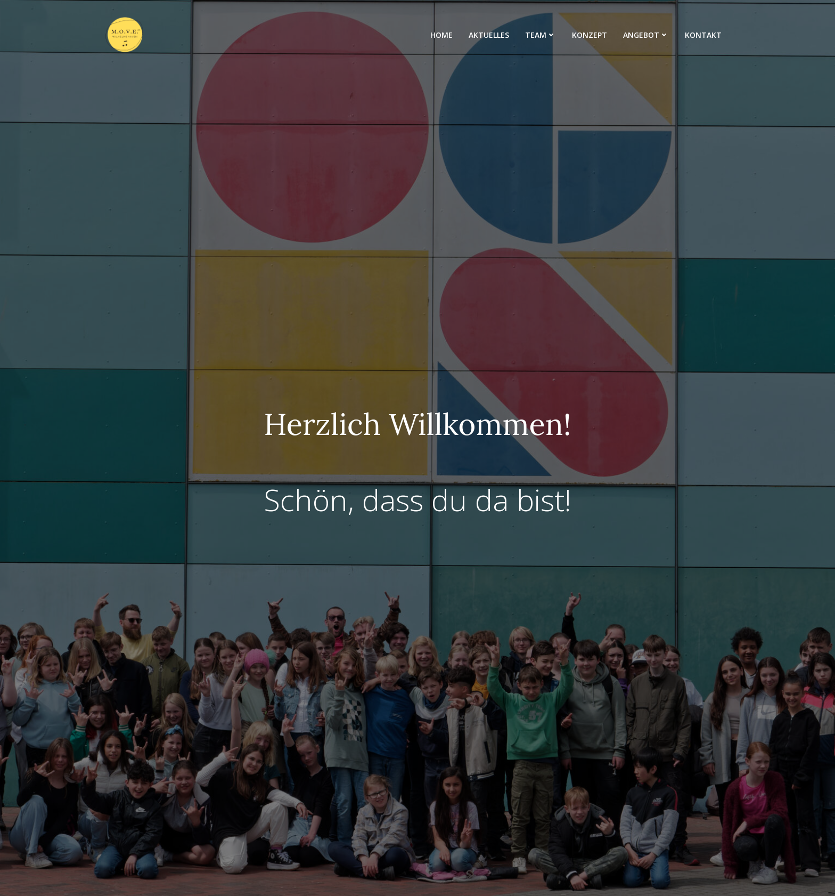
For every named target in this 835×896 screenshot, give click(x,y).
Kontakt (703, 35)
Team (540, 35)
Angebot (646, 35)
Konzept (589, 35)
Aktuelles (489, 35)
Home (441, 35)
